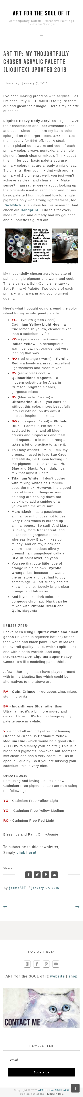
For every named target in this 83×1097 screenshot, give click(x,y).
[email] (41, 1059)
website (57, 976)
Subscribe (41, 1072)
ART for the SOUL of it (41, 13)
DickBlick (12, 205)
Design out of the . (42, 1094)
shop (72, 976)
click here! (26, 853)
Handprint (29, 210)
